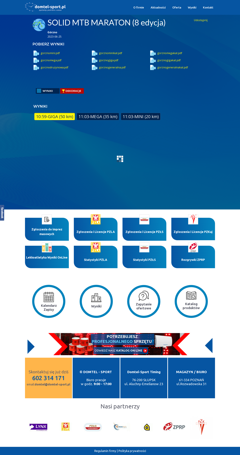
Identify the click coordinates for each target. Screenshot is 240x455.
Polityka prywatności (132, 451)
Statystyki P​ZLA (95, 259)
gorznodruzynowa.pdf (50, 67)
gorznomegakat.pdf (165, 53)
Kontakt (208, 7)
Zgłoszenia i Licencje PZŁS (144, 231)
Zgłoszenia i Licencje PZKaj (193, 231)
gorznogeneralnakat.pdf (168, 67)
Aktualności (158, 7)
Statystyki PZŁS (144, 259)
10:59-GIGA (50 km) (54, 116)
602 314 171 (48, 377)
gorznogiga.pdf (104, 60)
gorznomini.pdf (46, 53)
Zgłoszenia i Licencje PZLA (95, 231)
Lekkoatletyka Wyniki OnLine (47, 257)
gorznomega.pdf (47, 60)
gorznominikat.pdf (106, 53)
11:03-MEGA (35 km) (97, 116)
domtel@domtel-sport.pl (52, 384)
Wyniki (192, 7)
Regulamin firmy (105, 451)
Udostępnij (201, 20)
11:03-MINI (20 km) (141, 116)
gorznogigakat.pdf (165, 60)
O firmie (138, 7)
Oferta (176, 7)
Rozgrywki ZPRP (193, 259)
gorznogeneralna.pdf (108, 67)
